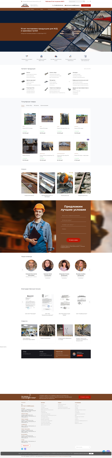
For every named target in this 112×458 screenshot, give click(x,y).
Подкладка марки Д (30, 89)
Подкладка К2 (75, 92)
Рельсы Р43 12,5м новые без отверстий (63, 156)
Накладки (75, 72)
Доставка (77, 405)
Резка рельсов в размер (63, 407)
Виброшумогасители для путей (80, 80)
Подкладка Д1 (75, 93)
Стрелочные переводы (55, 87)
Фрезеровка (60, 405)
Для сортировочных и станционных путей (58, 92)
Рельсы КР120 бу (26, 155)
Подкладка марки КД (30, 91)
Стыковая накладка (76, 74)
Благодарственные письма (80, 409)
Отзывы (76, 408)
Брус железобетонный (54, 77)
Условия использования (63, 456)
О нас (76, 404)
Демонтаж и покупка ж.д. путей (64, 408)
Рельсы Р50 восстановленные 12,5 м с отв (47, 156)
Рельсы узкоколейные (30, 77)
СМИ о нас (77, 411)
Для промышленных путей (55, 89)
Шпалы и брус (53, 72)
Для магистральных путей (55, 91)
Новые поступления (45, 338)
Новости (76, 419)
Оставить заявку (73, 240)
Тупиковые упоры (44, 416)
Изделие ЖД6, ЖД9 (76, 90)
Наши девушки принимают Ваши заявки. (29, 339)
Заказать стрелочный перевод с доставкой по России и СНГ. (82, 339)
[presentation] (22, 270)
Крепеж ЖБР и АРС (53, 83)
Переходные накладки (77, 75)
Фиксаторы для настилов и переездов (80, 83)
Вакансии (77, 422)
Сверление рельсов (62, 404)
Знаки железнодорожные (46, 423)
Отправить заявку (84, 397)
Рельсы (28, 72)
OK (91, 453)
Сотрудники (77, 412)
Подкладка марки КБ (30, 92)
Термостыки (28, 83)
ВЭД (76, 415)
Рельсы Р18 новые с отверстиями (81, 155)
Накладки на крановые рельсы (79, 77)
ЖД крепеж (52, 80)
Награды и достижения (79, 416)
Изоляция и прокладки (45, 422)
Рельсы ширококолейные (31, 74)
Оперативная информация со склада (64, 339)
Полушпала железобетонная (55, 75)
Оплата (76, 407)
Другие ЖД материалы (45, 424)
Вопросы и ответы (78, 423)
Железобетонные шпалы (55, 74)
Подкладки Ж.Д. (30, 87)
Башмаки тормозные (45, 419)
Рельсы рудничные (30, 75)
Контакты (23, 402)
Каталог (43, 402)
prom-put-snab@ (72, 5)
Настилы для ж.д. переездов (46, 420)
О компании (78, 402)
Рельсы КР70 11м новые (27, 128)
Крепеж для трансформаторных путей (81, 88)
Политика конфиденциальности (81, 420)
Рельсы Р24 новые (44, 128)
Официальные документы (80, 413)
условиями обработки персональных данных (70, 246)
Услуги (59, 402)
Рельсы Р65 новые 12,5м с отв (63, 128)
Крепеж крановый (30, 80)
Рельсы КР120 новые (78, 128)
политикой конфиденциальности (81, 453)
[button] (24, 126)
